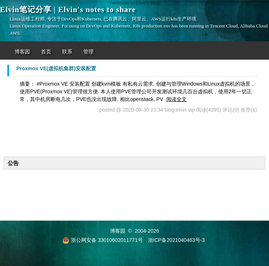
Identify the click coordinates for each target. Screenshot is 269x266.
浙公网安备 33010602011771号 (102, 240)
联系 (67, 52)
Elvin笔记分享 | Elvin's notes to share (68, 9)
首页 (46, 52)
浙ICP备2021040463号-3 (176, 240)
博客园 (22, 52)
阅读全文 (176, 99)
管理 (88, 52)
